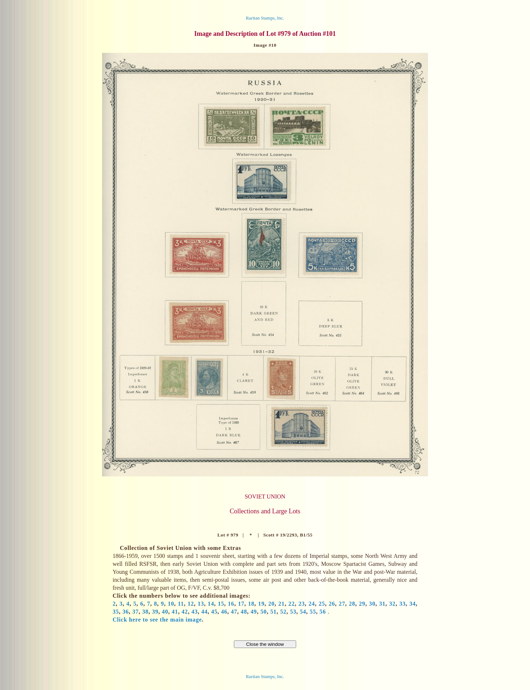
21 (281, 604)
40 (165, 612)
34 (412, 604)
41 (175, 612)
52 (283, 612)
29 (362, 604)
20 (271, 604)
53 (293, 612)
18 (251, 604)
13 (201, 604)
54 (303, 612)
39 (155, 612)
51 (273, 612)
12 (191, 604)
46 (224, 612)
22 (292, 604)
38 (145, 612)
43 (195, 612)
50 (263, 612)
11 (181, 604)
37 (135, 612)
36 (125, 612)
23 (301, 604)
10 (171, 604)
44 (204, 612)
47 (234, 612)
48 (244, 612)
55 (313, 612)
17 (241, 604)
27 (342, 604)
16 (231, 604)
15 (221, 604)
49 (254, 612)
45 (214, 612)
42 (185, 612)
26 (332, 604)
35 (116, 612)
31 (382, 604)
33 (402, 604)
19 (261, 604)
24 (311, 604)
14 (211, 604)
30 (372, 604)
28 (352, 604)
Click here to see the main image (157, 620)
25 (322, 604)
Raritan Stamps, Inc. (265, 18)
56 (323, 612)
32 (392, 604)
